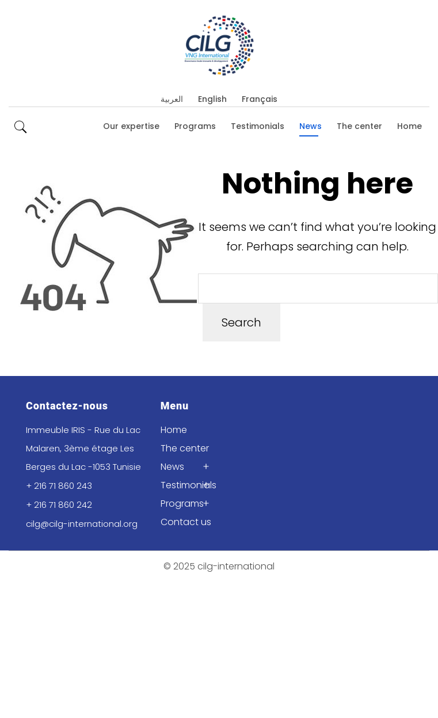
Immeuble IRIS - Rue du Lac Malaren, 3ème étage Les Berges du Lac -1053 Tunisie (83, 448)
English (212, 99)
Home (409, 126)
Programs (195, 126)
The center (359, 126)
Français (259, 99)
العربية (172, 99)
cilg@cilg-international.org (82, 524)
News (310, 126)
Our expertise (131, 126)
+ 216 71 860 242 (59, 505)
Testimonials (257, 126)
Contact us (186, 522)
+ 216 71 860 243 (59, 486)
